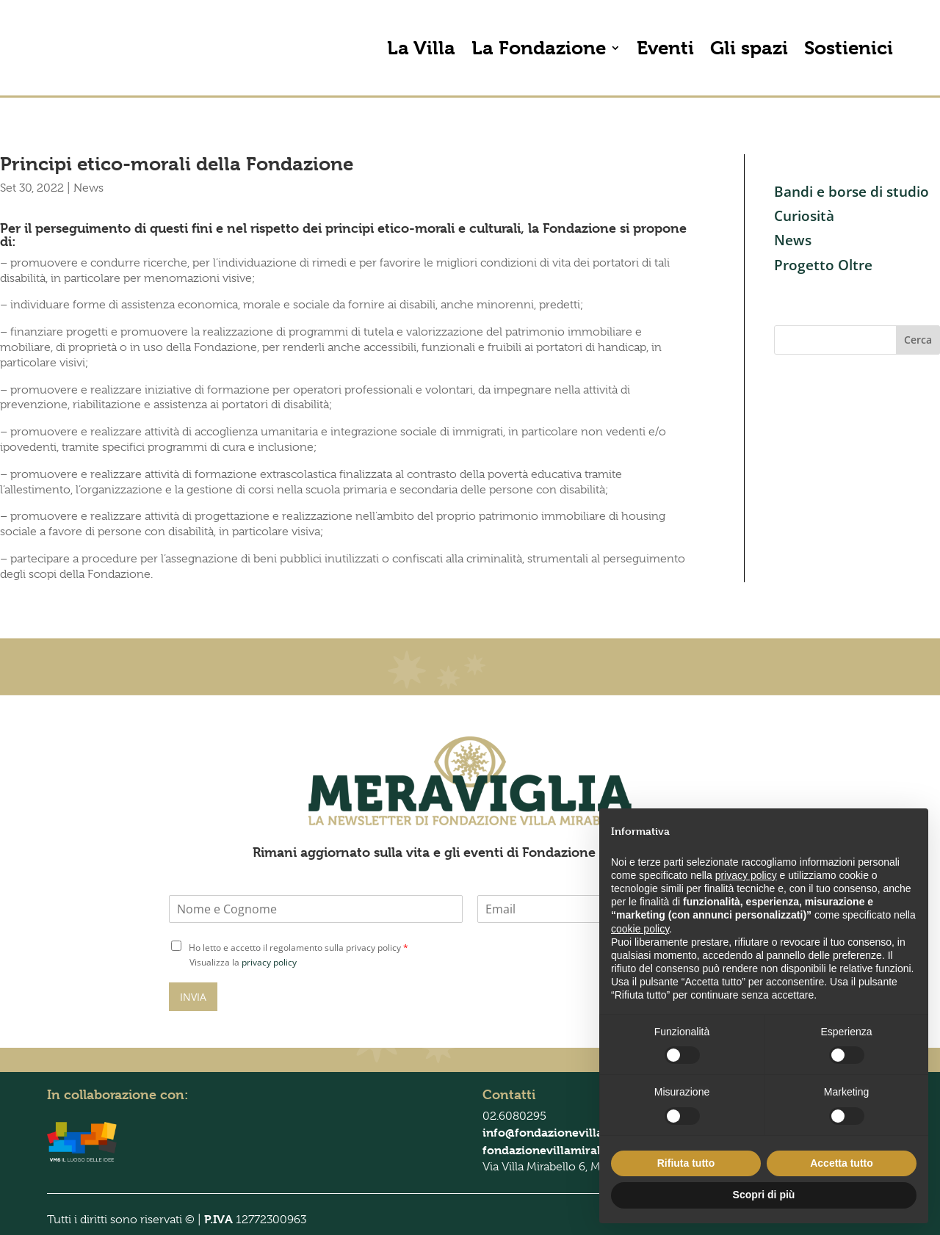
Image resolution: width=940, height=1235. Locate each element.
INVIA (193, 997)
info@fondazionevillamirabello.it (575, 1133)
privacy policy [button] (746, 875)
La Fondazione (538, 48)
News (88, 188)
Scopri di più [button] (764, 1194)
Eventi (665, 48)
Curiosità (804, 215)
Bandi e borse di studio (851, 191)
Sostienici (848, 48)
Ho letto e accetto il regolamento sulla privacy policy (298, 947)
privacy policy (269, 962)
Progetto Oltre (823, 265)
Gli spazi (749, 48)
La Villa (421, 48)
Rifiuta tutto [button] (686, 1163)
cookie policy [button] (640, 929)
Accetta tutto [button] (841, 1163)
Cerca (918, 340)
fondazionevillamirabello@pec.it (574, 1150)
